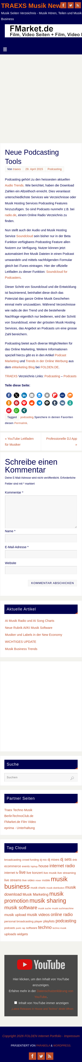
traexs (17, 169)
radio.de (10, 215)
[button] (9, 395)
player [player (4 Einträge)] (38, 921)
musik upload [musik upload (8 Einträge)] (15, 915)
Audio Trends (14, 185)
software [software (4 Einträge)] (31, 928)
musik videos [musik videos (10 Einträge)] (38, 915)
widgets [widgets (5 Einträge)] (22, 934)
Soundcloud (24, 236)
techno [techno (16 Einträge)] (45, 927)
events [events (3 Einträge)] (26, 866)
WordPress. (62, 1045)
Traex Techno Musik (18, 810)
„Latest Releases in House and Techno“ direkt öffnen (42, 1008)
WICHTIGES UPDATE (20, 641)
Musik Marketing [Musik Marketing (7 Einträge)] (35, 894)
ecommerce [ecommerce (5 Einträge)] (12, 866)
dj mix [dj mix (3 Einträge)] (43, 859)
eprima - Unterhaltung (19, 828)
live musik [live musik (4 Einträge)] (50, 872)
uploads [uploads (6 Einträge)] (10, 934)
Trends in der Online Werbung (47, 361)
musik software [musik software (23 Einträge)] (20, 907)
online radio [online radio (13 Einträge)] (62, 914)
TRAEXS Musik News (33, 5)
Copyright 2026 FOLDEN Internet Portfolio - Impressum (41, 1036)
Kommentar (14, 492)
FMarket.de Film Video (20, 822)
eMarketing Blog (23, 367)
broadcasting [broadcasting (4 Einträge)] (12, 859)
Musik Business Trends (21, 649)
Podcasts (70, 376)
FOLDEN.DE (50, 367)
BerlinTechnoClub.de (18, 816)
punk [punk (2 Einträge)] (18, 928)
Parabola (43, 1045)
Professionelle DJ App (61, 441)
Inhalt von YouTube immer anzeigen (44, 1003)
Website (10, 563)
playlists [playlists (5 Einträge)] (49, 921)
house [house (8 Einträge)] (43, 866)
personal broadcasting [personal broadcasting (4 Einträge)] (18, 921)
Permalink (20, 423)
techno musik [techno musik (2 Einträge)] (59, 928)
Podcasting (55, 169)
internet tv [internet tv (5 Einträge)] (11, 872)
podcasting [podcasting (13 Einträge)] (66, 920)
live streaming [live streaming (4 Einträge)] (67, 872)
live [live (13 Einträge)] (22, 872)
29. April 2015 (34, 169)
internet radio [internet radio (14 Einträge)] (62, 865)
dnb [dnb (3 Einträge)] (75, 859)
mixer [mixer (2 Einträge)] (38, 880)
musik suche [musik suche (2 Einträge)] (44, 908)
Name (10, 531)
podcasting (27, 417)
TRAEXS (11, 376)
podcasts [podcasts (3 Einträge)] (9, 928)
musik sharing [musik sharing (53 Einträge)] (48, 900)
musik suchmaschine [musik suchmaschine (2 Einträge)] (63, 908)
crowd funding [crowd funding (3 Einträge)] (30, 859)
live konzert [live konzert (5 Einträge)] (34, 872)
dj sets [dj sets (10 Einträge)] (66, 859)
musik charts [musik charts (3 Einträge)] (37, 887)
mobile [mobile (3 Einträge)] (46, 880)
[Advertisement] (41, 98)
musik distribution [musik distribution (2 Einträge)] (55, 887)
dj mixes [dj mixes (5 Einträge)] (53, 859)
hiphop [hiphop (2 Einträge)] (34, 866)
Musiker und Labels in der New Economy (33, 634)
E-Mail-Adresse (17, 547)
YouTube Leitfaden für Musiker (19, 441)
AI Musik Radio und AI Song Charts (29, 620)
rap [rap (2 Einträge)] (23, 928)
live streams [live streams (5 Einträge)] (12, 880)
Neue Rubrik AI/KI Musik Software (28, 627)
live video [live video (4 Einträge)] (28, 880)
